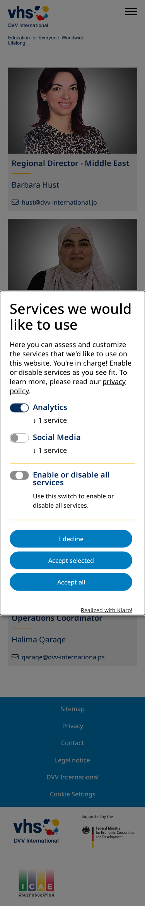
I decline (71, 539)
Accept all (71, 582)
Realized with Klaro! (106, 610)
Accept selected (71, 560)
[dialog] (72, 453)
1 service (50, 420)
